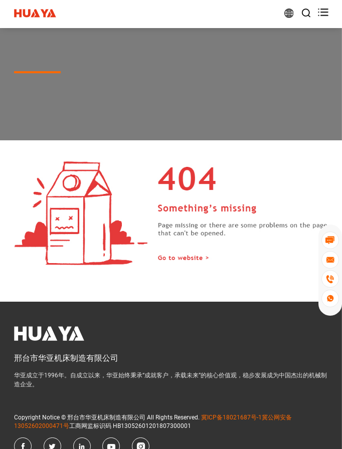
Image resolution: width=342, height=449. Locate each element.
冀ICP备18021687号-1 (231, 417)
